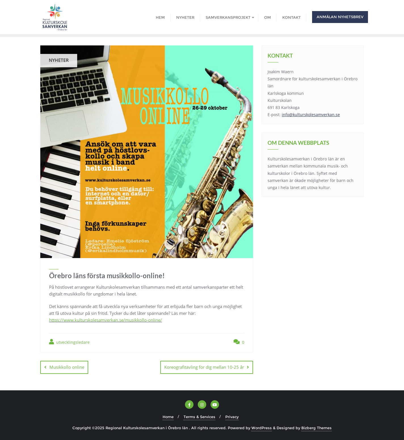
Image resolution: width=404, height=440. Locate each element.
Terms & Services (199, 416)
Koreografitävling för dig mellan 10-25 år (204, 367)
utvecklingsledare (69, 342)
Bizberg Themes (316, 428)
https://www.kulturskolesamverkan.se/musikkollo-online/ (105, 320)
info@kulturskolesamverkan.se (311, 114)
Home (168, 416)
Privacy (232, 416)
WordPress (261, 428)
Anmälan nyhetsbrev (340, 16)
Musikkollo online (66, 367)
